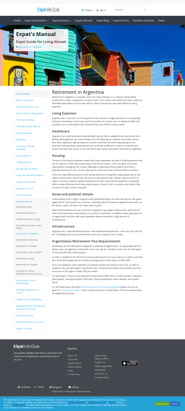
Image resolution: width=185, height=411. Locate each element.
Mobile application (103, 366)
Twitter (40, 386)
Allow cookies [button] (162, 404)
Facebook (25, 386)
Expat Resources (24, 315)
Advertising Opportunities (102, 357)
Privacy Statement (76, 402)
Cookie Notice (18, 405)
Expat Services (60, 20)
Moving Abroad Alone (26, 168)
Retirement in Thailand (26, 264)
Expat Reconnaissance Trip (29, 322)
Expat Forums (121, 20)
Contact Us (100, 362)
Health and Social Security (28, 219)
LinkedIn (74, 387)
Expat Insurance (24, 133)
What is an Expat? (25, 100)
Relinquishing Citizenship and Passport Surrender (30, 307)
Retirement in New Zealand (29, 252)
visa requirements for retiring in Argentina (100, 287)
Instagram (55, 387)
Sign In (101, 10)
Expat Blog (103, 20)
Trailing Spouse (23, 162)
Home (17, 20)
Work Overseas (24, 194)
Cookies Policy (102, 377)
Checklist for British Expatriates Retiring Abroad (29, 272)
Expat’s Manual (83, 20)
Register (87, 10)
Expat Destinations (35, 20)
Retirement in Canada (26, 246)
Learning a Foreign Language (25, 147)
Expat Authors (75, 363)
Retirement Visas (24, 207)
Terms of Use (69, 391)
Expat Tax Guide (24, 328)
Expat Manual (22, 93)
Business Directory (143, 20)
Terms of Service (83, 391)
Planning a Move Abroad (28, 126)
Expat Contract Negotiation (29, 113)
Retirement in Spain (25, 258)
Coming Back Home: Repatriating (26, 282)
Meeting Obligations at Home (27, 291)
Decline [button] (175, 404)
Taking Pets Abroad (26, 181)
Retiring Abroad (24, 201)
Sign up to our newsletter (29, 47)
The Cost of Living (25, 119)
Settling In (21, 139)
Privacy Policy (57, 391)
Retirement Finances (25, 213)
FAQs (70, 370)
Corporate (73, 359)
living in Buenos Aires (70, 290)
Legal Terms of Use (97, 402)
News (161, 20)
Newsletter (100, 369)
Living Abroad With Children (29, 175)
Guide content (75, 366)
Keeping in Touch (24, 188)
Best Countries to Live (27, 106)
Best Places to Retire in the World (29, 227)
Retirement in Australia (26, 239)
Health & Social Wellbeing (28, 299)
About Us (72, 355)
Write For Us (101, 373)
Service (112, 402)
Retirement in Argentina (27, 233)
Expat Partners (23, 155)
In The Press (74, 374)
